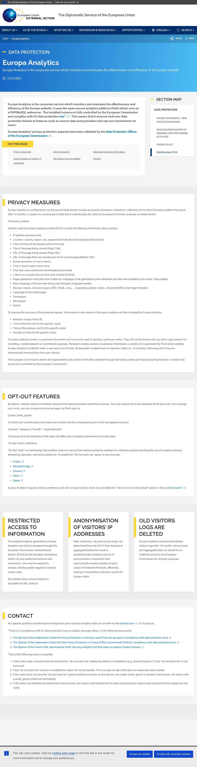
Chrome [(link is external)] (19, 471)
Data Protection (165, 109)
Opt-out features (61, 152)
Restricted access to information (109, 152)
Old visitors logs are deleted (66, 158)
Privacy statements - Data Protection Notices (172, 120)
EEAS (5, 38)
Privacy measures (22, 152)
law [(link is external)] (65, 116)
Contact (97, 158)
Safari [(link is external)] (18, 475)
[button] (10, 30)
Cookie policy (165, 144)
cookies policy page (63, 753)
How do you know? (67, 2)
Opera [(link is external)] (18, 480)
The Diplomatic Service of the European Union (96, 15)
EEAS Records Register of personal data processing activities (172, 133)
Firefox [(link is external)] (19, 461)
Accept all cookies (139, 754)
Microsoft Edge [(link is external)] (23, 466)
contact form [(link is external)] (129, 623)
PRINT (188, 38)
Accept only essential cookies (174, 754)
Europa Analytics (167, 152)
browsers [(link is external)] (178, 487)
